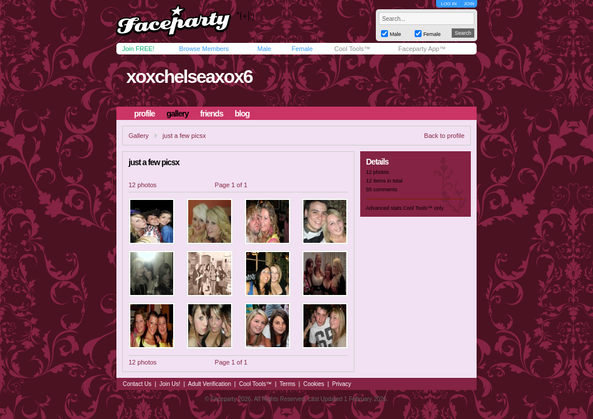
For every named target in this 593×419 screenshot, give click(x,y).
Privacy (342, 384)
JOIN (469, 3)
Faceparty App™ (422, 48)
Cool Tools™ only (423, 208)
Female (302, 48)
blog (242, 113)
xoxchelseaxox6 (189, 76)
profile (144, 113)
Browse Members (204, 48)
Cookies (313, 384)
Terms (287, 384)
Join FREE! (138, 48)
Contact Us (137, 384)
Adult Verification (209, 384)
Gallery (139, 135)
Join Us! (169, 384)
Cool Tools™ (352, 48)
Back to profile (444, 135)
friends (212, 113)
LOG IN (448, 3)
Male (264, 48)
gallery (177, 113)
